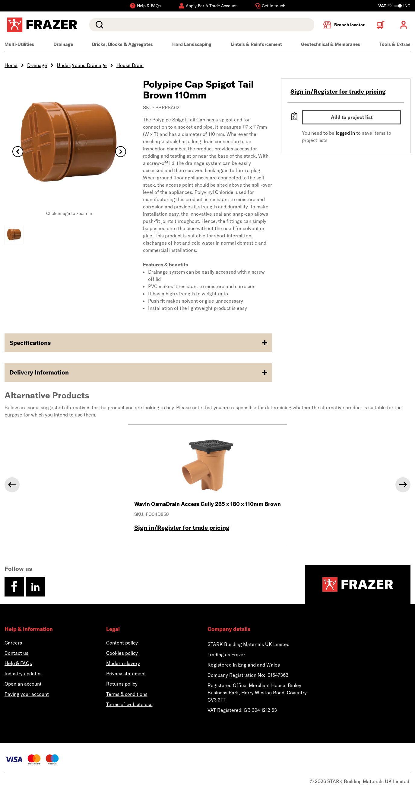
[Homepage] (357, 584)
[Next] (402, 484)
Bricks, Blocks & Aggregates (122, 44)
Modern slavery (123, 663)
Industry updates (23, 673)
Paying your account (27, 694)
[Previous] (12, 484)
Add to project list (351, 117)
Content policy (122, 643)
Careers (13, 643)
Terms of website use (129, 704)
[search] (201, 24)
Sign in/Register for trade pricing (338, 91)
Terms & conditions (126, 694)
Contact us (16, 653)
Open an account (23, 684)
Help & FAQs (18, 663)
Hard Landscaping (191, 44)
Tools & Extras (394, 44)
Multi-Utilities (19, 44)
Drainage (63, 44)
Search (98, 24)
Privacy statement (126, 673)
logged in (345, 133)
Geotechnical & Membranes (330, 44)
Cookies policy (122, 653)
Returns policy (122, 684)
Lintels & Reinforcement (256, 44)
